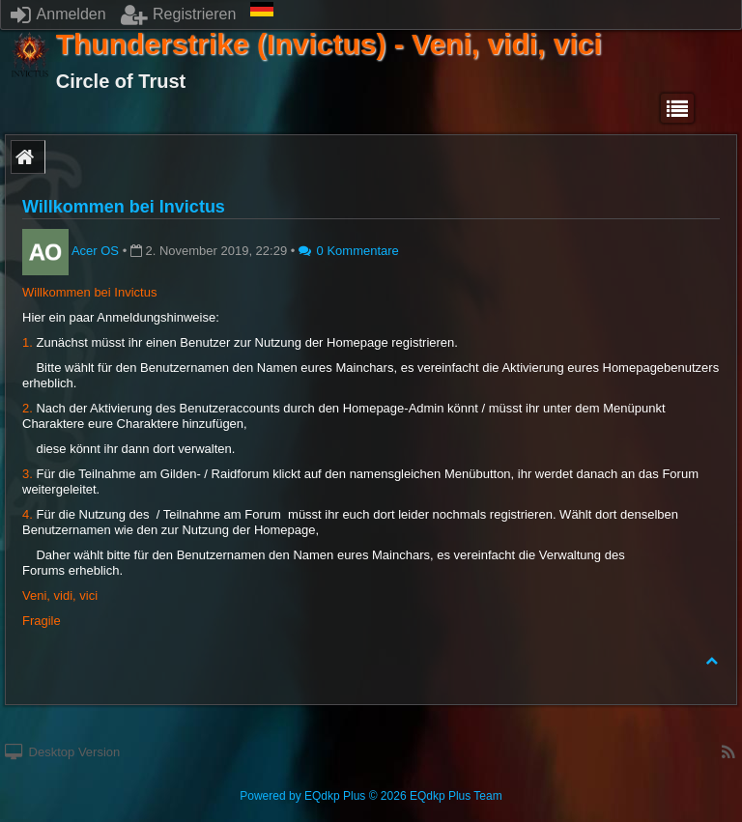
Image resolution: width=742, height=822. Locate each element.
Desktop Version (62, 752)
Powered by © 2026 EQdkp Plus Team (370, 796)
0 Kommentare (349, 250)
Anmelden (58, 14)
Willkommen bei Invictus (123, 206)
